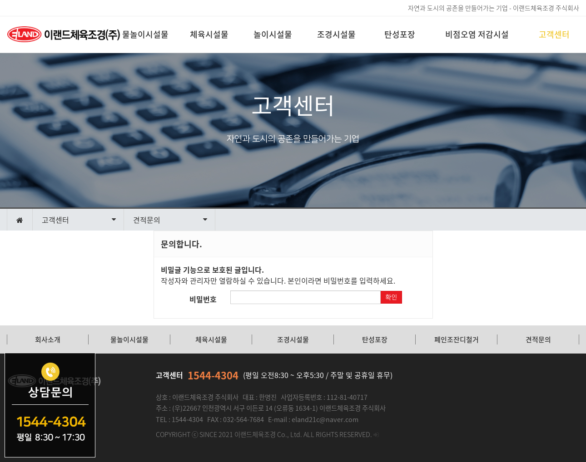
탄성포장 (399, 34)
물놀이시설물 (145, 34)
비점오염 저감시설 (477, 34)
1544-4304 (213, 375)
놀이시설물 (272, 34)
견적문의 (538, 339)
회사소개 (47, 339)
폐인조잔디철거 (456, 339)
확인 (391, 297)
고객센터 (554, 34)
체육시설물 (209, 34)
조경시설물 (336, 34)
